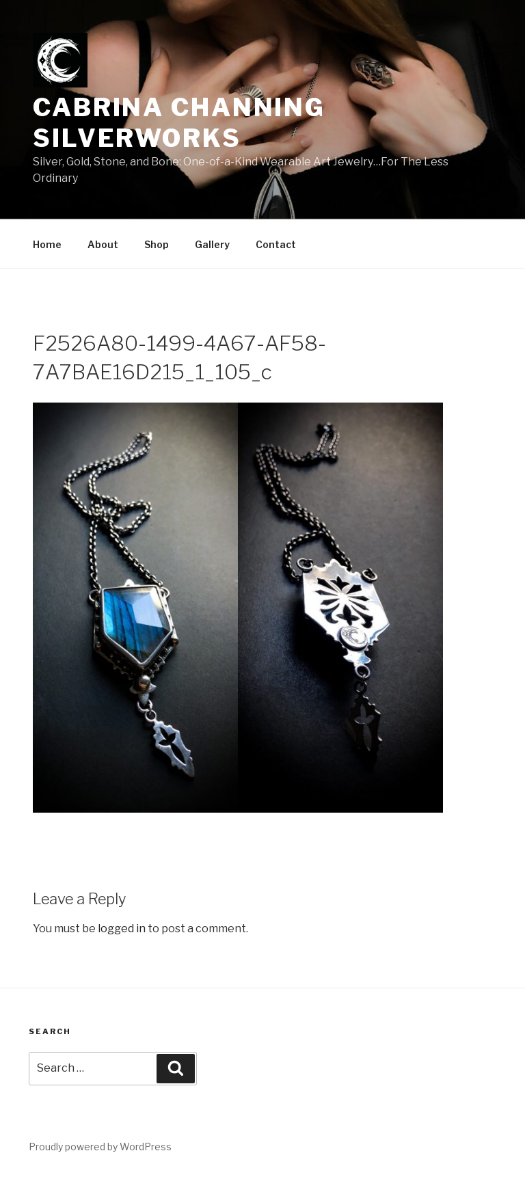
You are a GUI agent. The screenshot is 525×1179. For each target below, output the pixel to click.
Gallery (212, 244)
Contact (276, 244)
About (103, 244)
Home (47, 244)
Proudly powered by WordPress (100, 1146)
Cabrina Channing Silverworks (179, 122)
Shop (156, 244)
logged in (122, 928)
